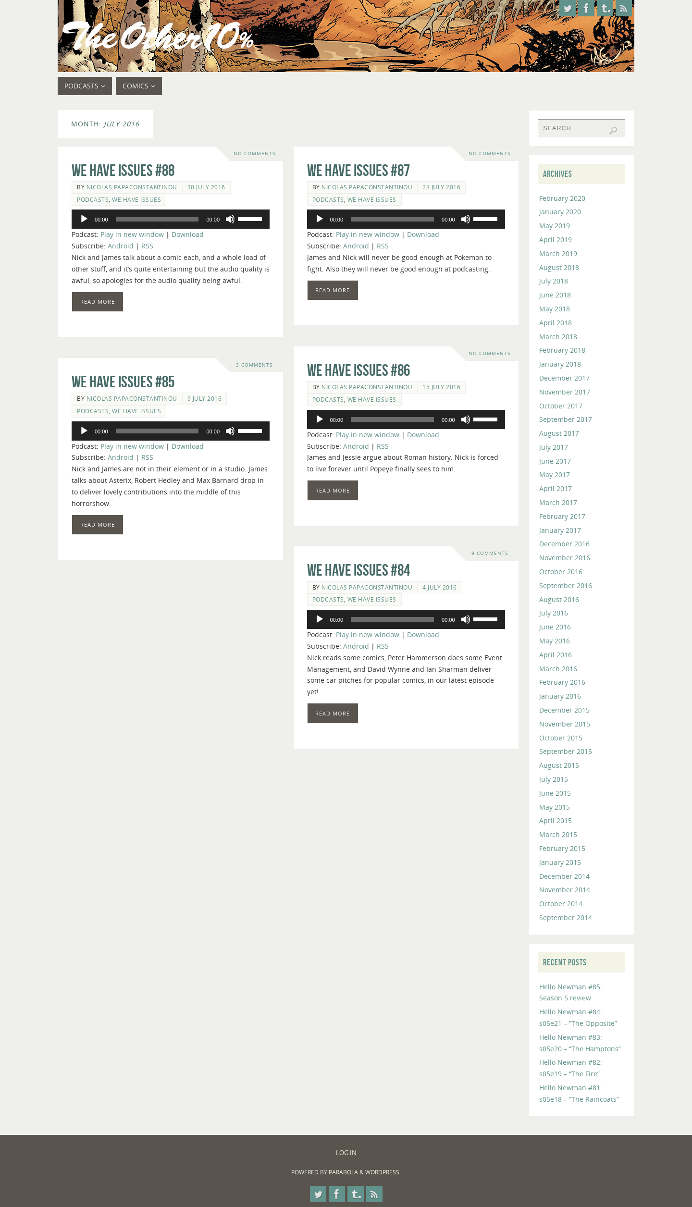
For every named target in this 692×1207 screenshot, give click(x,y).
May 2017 (554, 474)
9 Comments (489, 553)
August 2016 (559, 599)
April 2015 (555, 820)
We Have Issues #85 (123, 382)
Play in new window (132, 234)
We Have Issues (136, 199)
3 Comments (254, 365)
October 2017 (560, 405)
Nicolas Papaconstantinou (131, 187)
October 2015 (560, 737)
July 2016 (553, 612)
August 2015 (559, 765)
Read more (97, 301)
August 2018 (559, 267)
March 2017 (558, 502)
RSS (147, 245)
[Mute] (230, 219)
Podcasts (93, 199)
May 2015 (554, 807)
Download (188, 234)
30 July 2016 (206, 187)
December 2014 (564, 876)
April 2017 (555, 488)
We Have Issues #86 (358, 370)
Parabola (343, 1172)
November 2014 (564, 889)
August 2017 (559, 433)
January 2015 (560, 862)
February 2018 (562, 350)
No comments (254, 153)
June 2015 (555, 793)
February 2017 (562, 516)
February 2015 (562, 848)
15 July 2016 (441, 387)
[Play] (84, 219)
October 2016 (560, 571)
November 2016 (564, 557)
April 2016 (555, 654)
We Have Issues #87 (358, 170)
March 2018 (558, 336)
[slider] (157, 219)
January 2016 (560, 696)
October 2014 (560, 903)
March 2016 (558, 668)
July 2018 (553, 280)
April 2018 (555, 322)
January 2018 (560, 364)
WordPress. (383, 1172)
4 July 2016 (439, 587)
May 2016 (554, 640)
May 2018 (554, 308)
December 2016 (564, 543)
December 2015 (564, 709)
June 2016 (555, 626)
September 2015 (565, 751)
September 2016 (565, 585)
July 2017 (553, 447)
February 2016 (562, 682)
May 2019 (554, 225)
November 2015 (564, 723)
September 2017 (565, 419)
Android (121, 245)
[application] (171, 219)
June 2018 (555, 294)
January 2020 (560, 211)
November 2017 (564, 391)
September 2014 (565, 917)
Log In (346, 1153)
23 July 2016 (441, 187)
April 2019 (555, 239)
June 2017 (555, 461)
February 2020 (562, 198)
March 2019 (558, 253)
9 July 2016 (204, 398)
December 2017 (564, 377)
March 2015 (558, 834)
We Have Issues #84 (358, 570)
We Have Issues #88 (123, 170)
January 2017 (560, 530)
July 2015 (553, 779)
